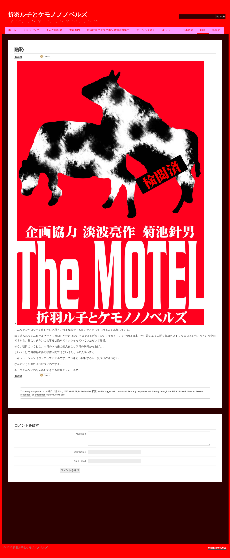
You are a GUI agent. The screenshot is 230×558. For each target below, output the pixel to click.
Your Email (80, 463)
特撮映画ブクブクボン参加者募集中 (108, 30)
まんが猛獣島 (54, 30)
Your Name (80, 454)
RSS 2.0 (176, 391)
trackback (40, 394)
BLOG (202, 29)
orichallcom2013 (217, 550)
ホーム (12, 30)
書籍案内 (74, 30)
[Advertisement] (39, 513)
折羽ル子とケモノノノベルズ (47, 14)
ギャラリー (169, 30)
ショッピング (31, 30)
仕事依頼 (188, 30)
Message (81, 433)
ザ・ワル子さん (146, 30)
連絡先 (216, 30)
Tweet (18, 56)
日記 (94, 391)
